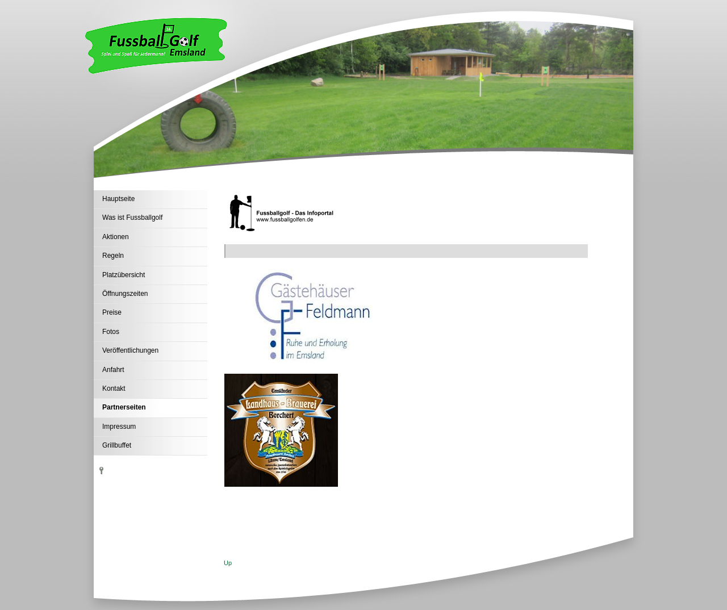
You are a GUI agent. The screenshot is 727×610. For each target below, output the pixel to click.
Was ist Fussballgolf (132, 218)
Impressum (119, 427)
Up (228, 562)
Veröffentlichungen (130, 350)
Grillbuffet (116, 445)
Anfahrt (113, 370)
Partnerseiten (124, 407)
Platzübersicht (123, 275)
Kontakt (114, 388)
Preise (112, 312)
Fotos (110, 332)
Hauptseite (118, 199)
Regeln (113, 256)
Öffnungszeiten (125, 294)
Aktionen (115, 237)
